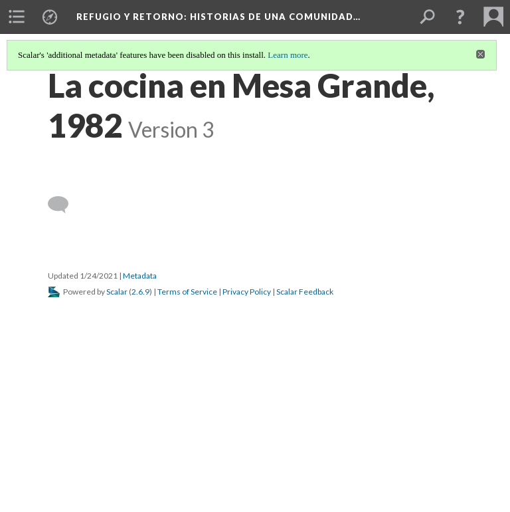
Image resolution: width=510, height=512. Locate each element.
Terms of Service (187, 292)
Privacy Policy (246, 292)
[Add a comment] (64, 204)
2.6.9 (140, 292)
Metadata (140, 276)
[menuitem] (16, 16)
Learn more (287, 55)
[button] (460, 16)
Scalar (117, 292)
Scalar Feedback (304, 292)
